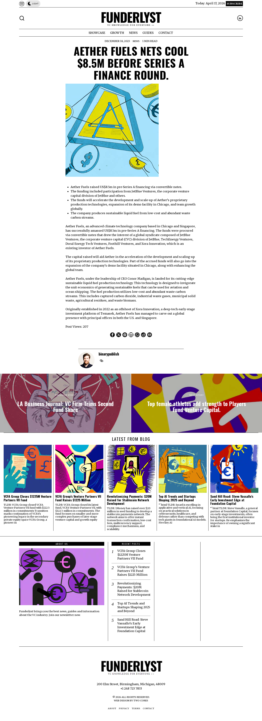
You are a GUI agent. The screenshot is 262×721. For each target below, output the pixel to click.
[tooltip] (240, 18)
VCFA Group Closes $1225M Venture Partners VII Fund (27, 498)
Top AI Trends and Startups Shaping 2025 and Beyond (177, 498)
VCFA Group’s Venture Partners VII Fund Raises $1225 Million (78, 498)
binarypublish (109, 354)
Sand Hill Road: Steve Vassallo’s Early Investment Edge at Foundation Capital (231, 500)
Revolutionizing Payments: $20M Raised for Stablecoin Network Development (129, 500)
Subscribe (234, 3)
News (136, 41)
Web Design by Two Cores (131, 700)
